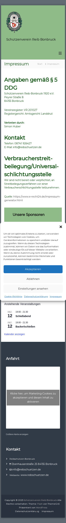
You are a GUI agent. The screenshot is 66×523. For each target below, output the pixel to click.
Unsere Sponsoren (29, 215)
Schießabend (23, 316)
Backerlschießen (25, 326)
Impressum (56, 296)
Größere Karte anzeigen (17, 434)
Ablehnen (33, 279)
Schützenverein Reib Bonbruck (31, 39)
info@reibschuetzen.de (26, 469)
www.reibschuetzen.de (35, 475)
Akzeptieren (33, 269)
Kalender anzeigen (14, 334)
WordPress (41, 507)
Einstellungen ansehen (33, 288)
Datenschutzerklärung (36, 296)
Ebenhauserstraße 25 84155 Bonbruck (34, 464)
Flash (40, 503)
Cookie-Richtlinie (13, 296)
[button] (60, 226)
